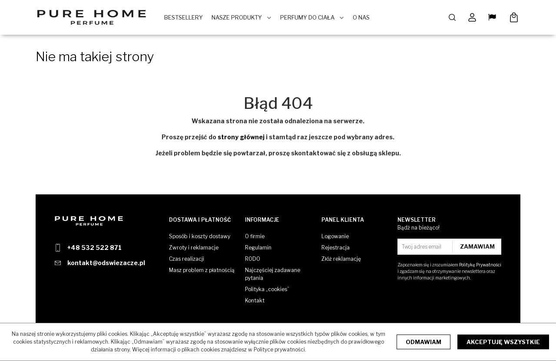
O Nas (361, 17)
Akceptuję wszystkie (503, 341)
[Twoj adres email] (426, 247)
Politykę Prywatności (480, 264)
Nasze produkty (237, 17)
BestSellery (183, 17)
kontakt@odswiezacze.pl (106, 262)
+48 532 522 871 (94, 247)
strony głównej (241, 137)
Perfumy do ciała (307, 17)
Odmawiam (423, 341)
